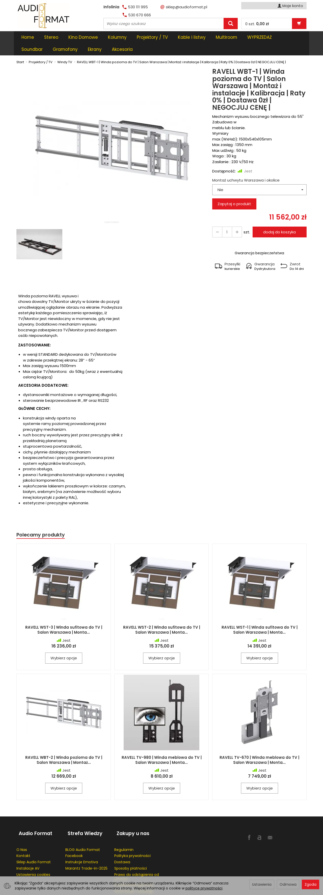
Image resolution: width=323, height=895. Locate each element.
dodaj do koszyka (278, 220)
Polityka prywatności (132, 838)
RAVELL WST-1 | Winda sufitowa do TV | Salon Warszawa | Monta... (260, 618)
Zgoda (310, 884)
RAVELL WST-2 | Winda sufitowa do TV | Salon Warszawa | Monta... (161, 618)
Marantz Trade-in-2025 (86, 850)
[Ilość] (226, 219)
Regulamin (123, 832)
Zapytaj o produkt (234, 191)
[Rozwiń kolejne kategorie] (250, 37)
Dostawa (122, 844)
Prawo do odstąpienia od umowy (136, 859)
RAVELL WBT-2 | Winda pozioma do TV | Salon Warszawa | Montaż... (63, 748)
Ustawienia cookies (33, 857)
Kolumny (117, 37)
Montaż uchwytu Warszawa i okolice (246, 168)
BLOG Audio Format (82, 832)
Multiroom (226, 37)
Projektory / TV (152, 37)
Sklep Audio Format (33, 844)
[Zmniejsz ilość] (234, 219)
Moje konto (290, 5)
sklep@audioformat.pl (183, 7)
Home (27, 37)
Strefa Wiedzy (82, 819)
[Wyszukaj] (231, 23)
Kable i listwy (192, 37)
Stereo (51, 37)
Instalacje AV (27, 850)
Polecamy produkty (42, 523)
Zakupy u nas (130, 819)
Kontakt (23, 838)
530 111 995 (135, 7)
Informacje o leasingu (133, 874)
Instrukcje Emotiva (81, 844)
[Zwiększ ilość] (216, 219)
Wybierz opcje (63, 646)
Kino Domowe (83, 37)
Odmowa (288, 884)
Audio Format (33, 819)
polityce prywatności (203, 888)
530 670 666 (137, 15)
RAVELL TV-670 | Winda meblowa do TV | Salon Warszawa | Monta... (259, 748)
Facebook (74, 838)
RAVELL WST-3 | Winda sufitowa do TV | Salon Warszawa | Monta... (63, 618)
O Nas (21, 832)
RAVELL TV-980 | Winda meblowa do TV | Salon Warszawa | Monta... (162, 748)
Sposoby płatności (130, 850)
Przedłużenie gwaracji (133, 867)
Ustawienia (262, 884)
